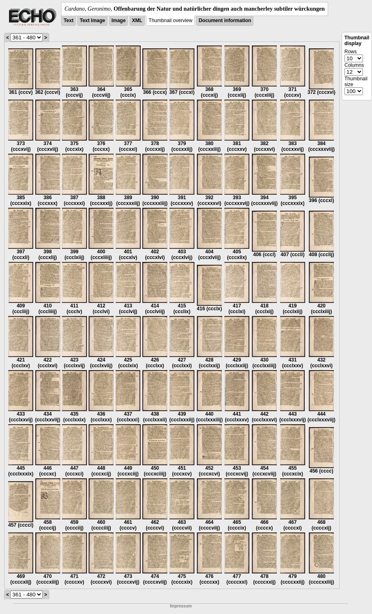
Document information (225, 20)
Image (119, 20)
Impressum (181, 606)
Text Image (92, 20)
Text (68, 20)
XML (137, 20)
